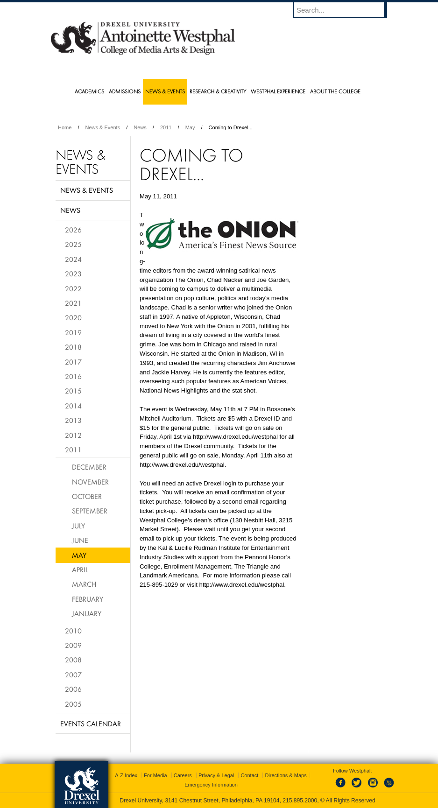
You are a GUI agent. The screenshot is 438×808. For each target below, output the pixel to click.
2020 (73, 317)
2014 (73, 405)
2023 (73, 273)
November (90, 481)
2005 (73, 704)
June (80, 540)
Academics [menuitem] (89, 91)
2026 (73, 229)
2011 (165, 127)
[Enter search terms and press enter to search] (345, 9)
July (78, 525)
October (87, 496)
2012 (73, 435)
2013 (73, 420)
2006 (73, 689)
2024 (73, 259)
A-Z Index (126, 775)
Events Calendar (90, 723)
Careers (183, 775)
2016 (73, 376)
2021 (73, 303)
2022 (73, 288)
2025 (73, 244)
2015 (73, 390)
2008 (73, 659)
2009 (73, 645)
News (140, 127)
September (89, 510)
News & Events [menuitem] (165, 91)
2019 (73, 332)
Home (64, 127)
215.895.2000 (300, 800)
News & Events (102, 127)
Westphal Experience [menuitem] (278, 91)
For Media (155, 775)
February (87, 599)
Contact (249, 775)
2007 (73, 674)
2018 (73, 346)
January (86, 613)
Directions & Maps (285, 775)
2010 (73, 630)
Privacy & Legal (216, 775)
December (89, 466)
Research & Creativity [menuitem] (218, 91)
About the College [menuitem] (335, 91)
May (190, 127)
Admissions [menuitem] (125, 91)
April (80, 569)
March (84, 584)
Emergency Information (211, 784)
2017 (73, 361)
